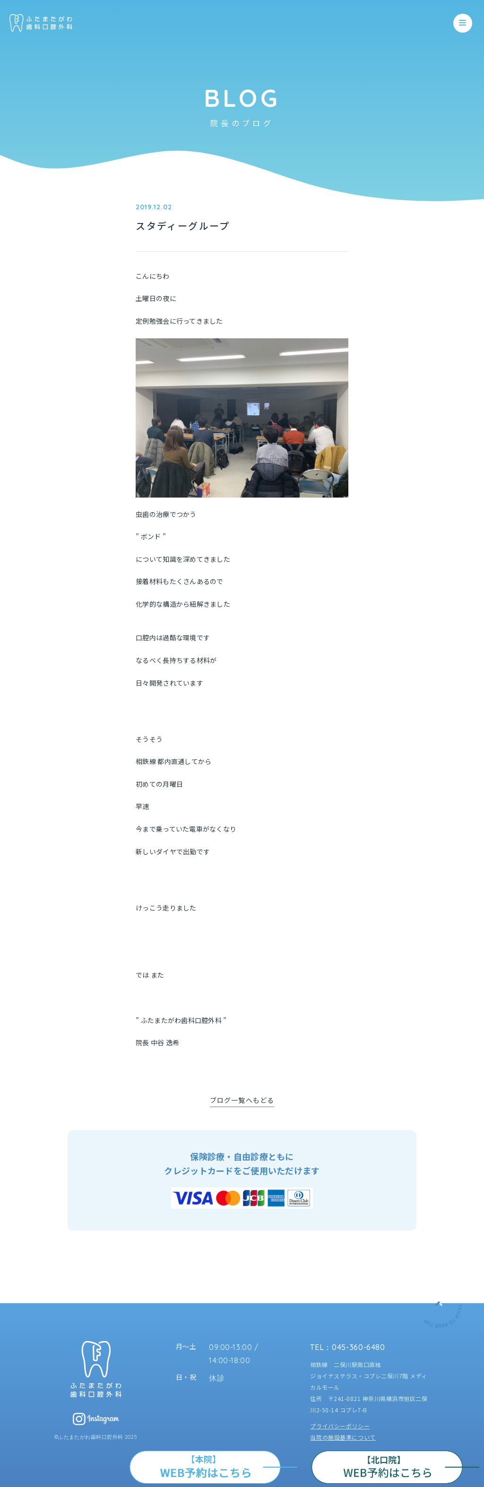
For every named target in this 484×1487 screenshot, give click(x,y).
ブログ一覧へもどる (242, 1100)
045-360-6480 (358, 1347)
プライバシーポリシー (340, 1426)
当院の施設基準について (342, 1437)
